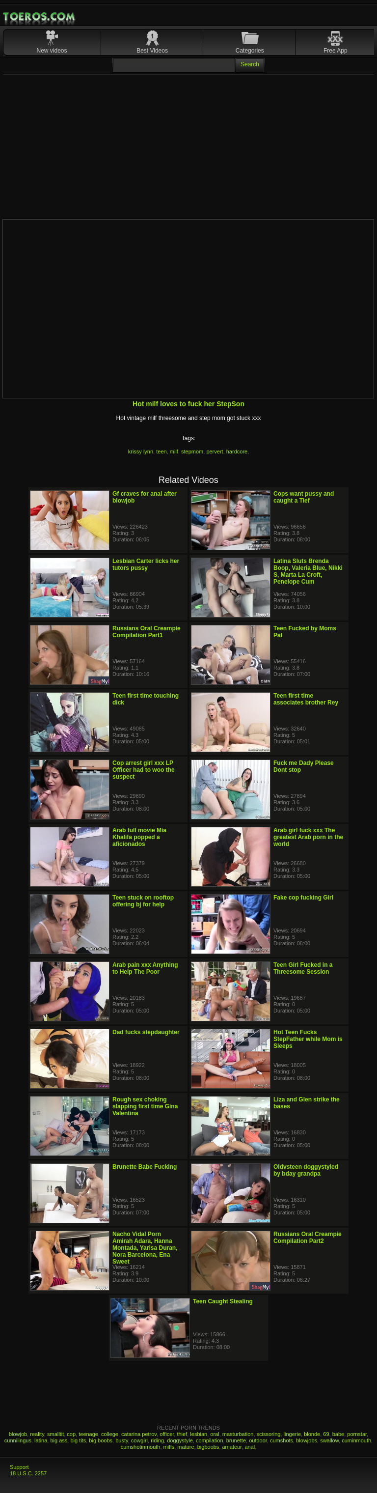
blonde (312, 1434)
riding (157, 1440)
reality (37, 1434)
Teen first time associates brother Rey (305, 699)
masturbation (238, 1434)
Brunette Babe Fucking (144, 1166)
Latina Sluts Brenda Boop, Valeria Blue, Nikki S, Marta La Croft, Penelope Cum (308, 571)
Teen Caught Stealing (223, 1301)
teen (161, 451)
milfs (169, 1447)
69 (326, 1434)
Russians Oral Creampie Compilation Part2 (307, 1237)
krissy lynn (140, 451)
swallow (329, 1440)
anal (249, 1447)
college (109, 1434)
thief (182, 1434)
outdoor (258, 1440)
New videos (52, 50)
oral (214, 1434)
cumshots (281, 1440)
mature (185, 1447)
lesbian (198, 1434)
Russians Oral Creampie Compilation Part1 (146, 632)
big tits (78, 1440)
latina (40, 1440)
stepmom (192, 451)
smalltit (55, 1434)
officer (167, 1434)
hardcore (236, 451)
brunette (236, 1440)
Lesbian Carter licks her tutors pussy (145, 564)
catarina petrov (139, 1434)
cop (71, 1434)
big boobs (100, 1440)
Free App (335, 50)
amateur (232, 1447)
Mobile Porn (40, 17)
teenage (88, 1434)
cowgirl (139, 1440)
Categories (250, 50)
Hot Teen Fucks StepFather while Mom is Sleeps (308, 1039)
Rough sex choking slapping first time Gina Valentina (145, 1106)
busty (121, 1440)
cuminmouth (356, 1440)
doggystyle (180, 1440)
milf (174, 451)
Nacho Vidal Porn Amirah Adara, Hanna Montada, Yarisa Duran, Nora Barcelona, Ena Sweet (145, 1248)
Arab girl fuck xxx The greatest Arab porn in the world (308, 837)
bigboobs (208, 1447)
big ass (58, 1440)
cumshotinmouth (141, 1447)
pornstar (357, 1434)
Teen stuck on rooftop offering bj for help (143, 901)
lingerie (292, 1434)
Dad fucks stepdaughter (146, 1032)
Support (19, 1467)
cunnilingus (17, 1440)
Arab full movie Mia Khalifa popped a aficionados (139, 837)
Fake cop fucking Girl (303, 897)
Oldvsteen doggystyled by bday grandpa (305, 1170)
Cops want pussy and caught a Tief (303, 497)
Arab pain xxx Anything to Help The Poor (145, 968)
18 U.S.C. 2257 (28, 1473)
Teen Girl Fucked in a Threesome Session (302, 968)
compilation (209, 1440)
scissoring (269, 1434)
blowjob (18, 1434)
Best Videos (152, 50)
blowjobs (306, 1440)
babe (338, 1434)
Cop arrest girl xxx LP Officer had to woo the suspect (143, 770)
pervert (214, 451)
